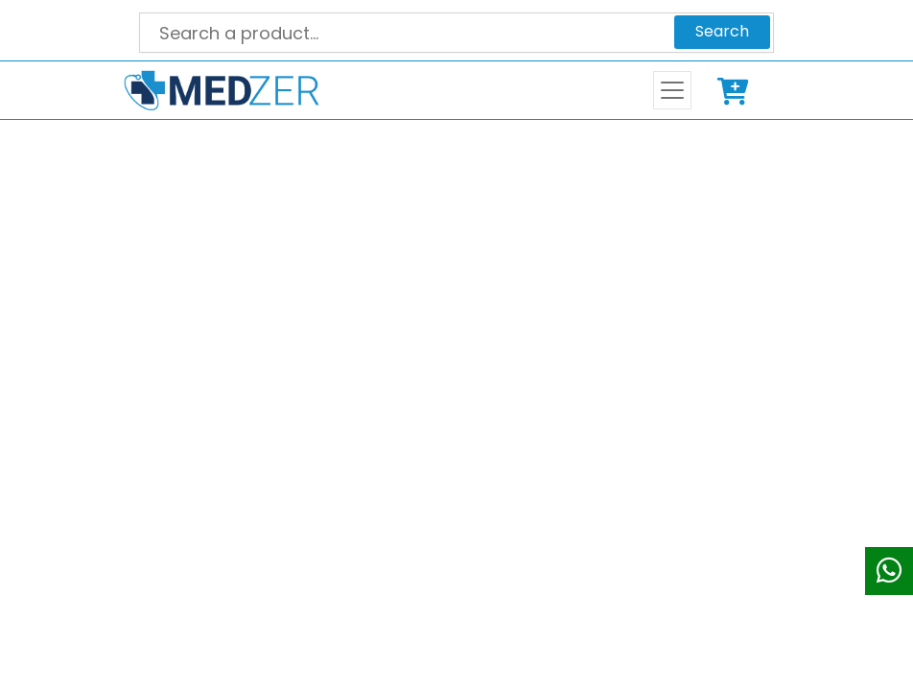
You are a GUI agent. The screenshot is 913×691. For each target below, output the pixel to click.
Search (722, 31)
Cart (736, 90)
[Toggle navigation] (672, 90)
